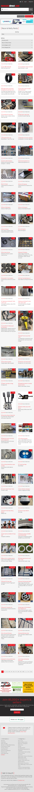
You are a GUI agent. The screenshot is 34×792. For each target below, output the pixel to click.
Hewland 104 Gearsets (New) (24, 581)
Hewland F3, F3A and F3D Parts (8, 659)
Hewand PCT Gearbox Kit (6, 607)
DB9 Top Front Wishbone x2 (24, 278)
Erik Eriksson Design (22, 438)
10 (23, 671)
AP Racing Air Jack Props (23, 114)
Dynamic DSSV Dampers (6, 161)
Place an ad (29, 16)
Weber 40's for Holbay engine (8, 558)
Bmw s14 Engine (22, 229)
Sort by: (17, 32)
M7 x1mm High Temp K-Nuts (7, 489)
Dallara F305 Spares (22, 207)
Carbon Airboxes (5, 229)
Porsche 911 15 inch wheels (7, 278)
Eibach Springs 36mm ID (23, 161)
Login (25, 1)
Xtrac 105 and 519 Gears (6, 633)
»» (31, 671)
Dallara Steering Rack (6, 361)
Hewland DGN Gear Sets (23, 633)
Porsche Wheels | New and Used (25, 66)
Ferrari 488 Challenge (6, 66)
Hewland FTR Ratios (22, 252)
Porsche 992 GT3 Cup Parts (7, 114)
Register (31, 1)
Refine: (3, 38)
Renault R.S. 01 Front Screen (24, 361)
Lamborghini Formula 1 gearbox (25, 137)
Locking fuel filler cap (6, 137)
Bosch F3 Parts (4, 184)
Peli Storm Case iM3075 (23, 510)
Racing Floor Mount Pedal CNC (8, 415)
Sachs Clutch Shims (5, 252)
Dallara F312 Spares (22, 184)
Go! (31, 9)
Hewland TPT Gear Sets (6, 581)
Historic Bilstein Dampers (24, 489)
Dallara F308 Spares (5, 207)
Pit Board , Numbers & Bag (7, 383)
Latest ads (21, 16)
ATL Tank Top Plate (22, 464)
